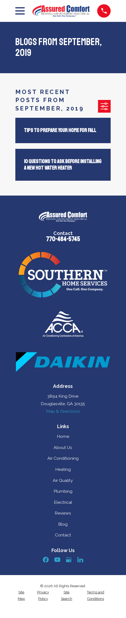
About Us (63, 447)
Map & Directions (63, 411)
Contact (63, 535)
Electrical (63, 502)
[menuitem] (21, 595)
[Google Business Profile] (69, 560)
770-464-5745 (63, 239)
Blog (63, 524)
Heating (63, 469)
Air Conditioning (63, 458)
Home (63, 436)
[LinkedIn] (80, 560)
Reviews (63, 513)
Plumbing (63, 491)
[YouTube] (57, 560)
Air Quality (63, 480)
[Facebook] (46, 560)
